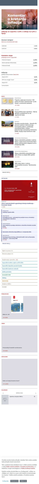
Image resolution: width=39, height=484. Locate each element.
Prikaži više (6, 172)
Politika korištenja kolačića (28, 468)
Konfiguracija (5, 481)
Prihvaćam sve (14, 481)
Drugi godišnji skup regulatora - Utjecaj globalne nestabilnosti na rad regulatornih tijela (26, 113)
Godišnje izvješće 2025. (8, 212)
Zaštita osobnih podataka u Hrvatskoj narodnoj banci (20, 466)
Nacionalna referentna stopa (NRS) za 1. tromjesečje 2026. (17, 232)
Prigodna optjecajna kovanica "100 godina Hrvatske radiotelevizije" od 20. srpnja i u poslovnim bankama (26, 101)
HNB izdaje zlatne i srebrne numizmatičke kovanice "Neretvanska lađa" (25, 165)
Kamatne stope (7, 55)
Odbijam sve (23, 481)
